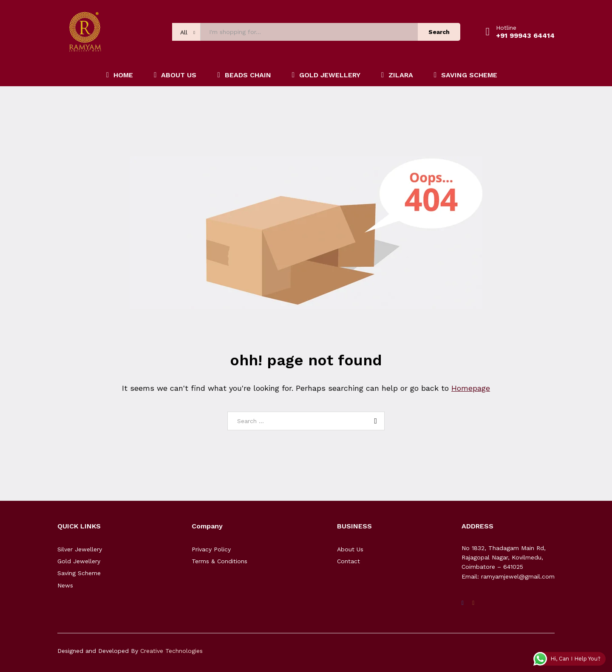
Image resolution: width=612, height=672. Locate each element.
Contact (348, 561)
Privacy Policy (211, 549)
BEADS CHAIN (244, 75)
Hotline (506, 27)
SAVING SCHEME (465, 75)
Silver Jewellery (79, 549)
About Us (350, 549)
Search (439, 31)
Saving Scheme (79, 573)
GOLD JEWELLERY (326, 75)
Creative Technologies (171, 650)
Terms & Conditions (219, 561)
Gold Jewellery (78, 561)
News (65, 585)
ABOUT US (175, 75)
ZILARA (397, 75)
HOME (119, 75)
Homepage (470, 388)
